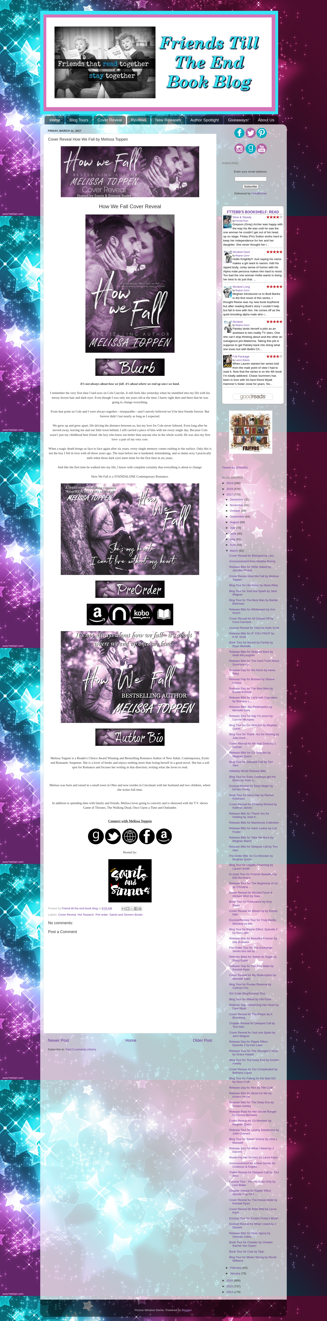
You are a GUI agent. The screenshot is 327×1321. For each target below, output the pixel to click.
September (237, 516)
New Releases (168, 120)
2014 (230, 1292)
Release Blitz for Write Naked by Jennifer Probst (250, 568)
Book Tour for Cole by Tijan (246, 1251)
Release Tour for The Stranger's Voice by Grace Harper (253, 1052)
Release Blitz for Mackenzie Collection (254, 822)
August (235, 522)
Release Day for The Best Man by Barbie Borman (251, 690)
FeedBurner (259, 193)
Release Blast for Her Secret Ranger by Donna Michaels (253, 1113)
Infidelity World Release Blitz (247, 771)
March (234, 550)
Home (55, 120)
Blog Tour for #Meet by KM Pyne (250, 999)
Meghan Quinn (242, 255)
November (237, 505)
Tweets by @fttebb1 (235, 467)
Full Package (240, 356)
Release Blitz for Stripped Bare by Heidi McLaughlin (251, 653)
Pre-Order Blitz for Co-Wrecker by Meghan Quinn (251, 857)
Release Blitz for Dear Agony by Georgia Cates (250, 1235)
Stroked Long (241, 286)
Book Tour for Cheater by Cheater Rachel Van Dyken (251, 1244)
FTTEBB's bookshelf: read (253, 212)
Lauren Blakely (242, 360)
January (235, 1273)
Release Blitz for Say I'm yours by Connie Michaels (251, 717)
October (235, 510)
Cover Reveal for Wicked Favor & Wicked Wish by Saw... (250, 894)
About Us (266, 120)
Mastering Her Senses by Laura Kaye (253, 1157)
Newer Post (58, 1040)
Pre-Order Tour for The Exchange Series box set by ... (250, 949)
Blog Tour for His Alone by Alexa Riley (253, 585)
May (233, 539)
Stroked (237, 321)
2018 (230, 489)
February (236, 1267)
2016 (230, 1280)
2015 (230, 1286)
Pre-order (102, 914)
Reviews (138, 120)
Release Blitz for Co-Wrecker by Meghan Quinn (250, 754)
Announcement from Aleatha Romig (252, 561)
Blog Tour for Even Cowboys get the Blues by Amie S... (252, 778)
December (237, 499)
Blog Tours (78, 120)
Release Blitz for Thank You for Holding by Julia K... (249, 815)
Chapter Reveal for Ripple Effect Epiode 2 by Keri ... (250, 1192)
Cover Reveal (110, 120)
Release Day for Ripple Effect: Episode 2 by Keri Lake (248, 1043)
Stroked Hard (241, 252)
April (233, 544)
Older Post (202, 1040)
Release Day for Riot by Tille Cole (251, 1087)
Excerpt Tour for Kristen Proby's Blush (253, 1218)
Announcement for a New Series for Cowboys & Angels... (252, 1165)
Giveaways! (238, 120)
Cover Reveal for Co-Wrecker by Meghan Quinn (250, 1122)
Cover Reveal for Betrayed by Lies (251, 555)
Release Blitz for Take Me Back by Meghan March (251, 839)
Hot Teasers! (86, 914)
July (233, 527)
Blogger (187, 1310)
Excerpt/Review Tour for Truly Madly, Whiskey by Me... (253, 921)
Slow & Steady (242, 217)
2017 (230, 494)
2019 (230, 483)
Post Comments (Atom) (81, 1049)
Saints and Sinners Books (126, 914)
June (233, 533)
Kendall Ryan (241, 221)
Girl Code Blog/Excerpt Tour (247, 993)
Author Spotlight (204, 120)
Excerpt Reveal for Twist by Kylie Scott (254, 627)
